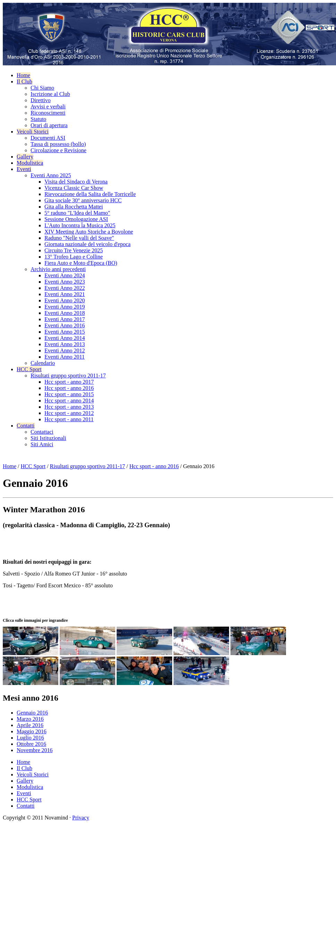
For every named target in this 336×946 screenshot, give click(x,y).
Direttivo (41, 100)
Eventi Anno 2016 (64, 325)
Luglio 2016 (30, 738)
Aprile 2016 (30, 725)
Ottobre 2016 (31, 744)
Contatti (26, 426)
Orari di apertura (49, 125)
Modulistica (30, 163)
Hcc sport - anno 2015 (69, 394)
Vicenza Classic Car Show (73, 188)
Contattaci (42, 432)
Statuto (38, 119)
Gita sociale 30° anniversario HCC (82, 200)
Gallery (25, 157)
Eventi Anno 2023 (64, 282)
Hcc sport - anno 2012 (69, 413)
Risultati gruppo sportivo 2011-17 (68, 375)
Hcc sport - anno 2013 (69, 407)
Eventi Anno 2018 (64, 313)
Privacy (80, 818)
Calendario (43, 363)
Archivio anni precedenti (58, 269)
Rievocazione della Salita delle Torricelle (90, 194)
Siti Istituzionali (48, 438)
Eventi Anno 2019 (64, 307)
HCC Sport (29, 369)
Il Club (24, 81)
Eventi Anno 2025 (51, 175)
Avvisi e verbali (48, 106)
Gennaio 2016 (32, 713)
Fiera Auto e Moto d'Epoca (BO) (80, 263)
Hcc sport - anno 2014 (69, 400)
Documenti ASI (48, 138)
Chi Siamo (42, 88)
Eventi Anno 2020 (64, 300)
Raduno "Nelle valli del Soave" (79, 238)
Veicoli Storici (33, 131)
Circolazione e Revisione (58, 150)
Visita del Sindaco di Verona (76, 182)
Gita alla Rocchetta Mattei (73, 207)
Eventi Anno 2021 (64, 294)
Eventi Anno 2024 (64, 275)
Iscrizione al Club (50, 94)
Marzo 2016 (30, 719)
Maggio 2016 (32, 731)
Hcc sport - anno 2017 (69, 382)
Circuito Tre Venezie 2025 (73, 250)
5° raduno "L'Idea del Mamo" (77, 213)
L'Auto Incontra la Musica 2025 (80, 225)
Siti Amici (42, 444)
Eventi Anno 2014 (64, 338)
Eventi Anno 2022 (64, 288)
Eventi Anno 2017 (64, 319)
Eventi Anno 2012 (64, 350)
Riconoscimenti (48, 113)
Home (23, 75)
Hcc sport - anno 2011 (69, 419)
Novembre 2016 (35, 750)
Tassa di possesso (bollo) (58, 144)
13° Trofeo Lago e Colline (73, 257)
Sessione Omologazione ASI (76, 219)
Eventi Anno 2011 (64, 357)
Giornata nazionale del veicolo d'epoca (87, 244)
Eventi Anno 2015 (64, 332)
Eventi (24, 169)
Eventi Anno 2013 (64, 344)
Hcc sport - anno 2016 (69, 388)
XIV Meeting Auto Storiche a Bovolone (88, 232)
